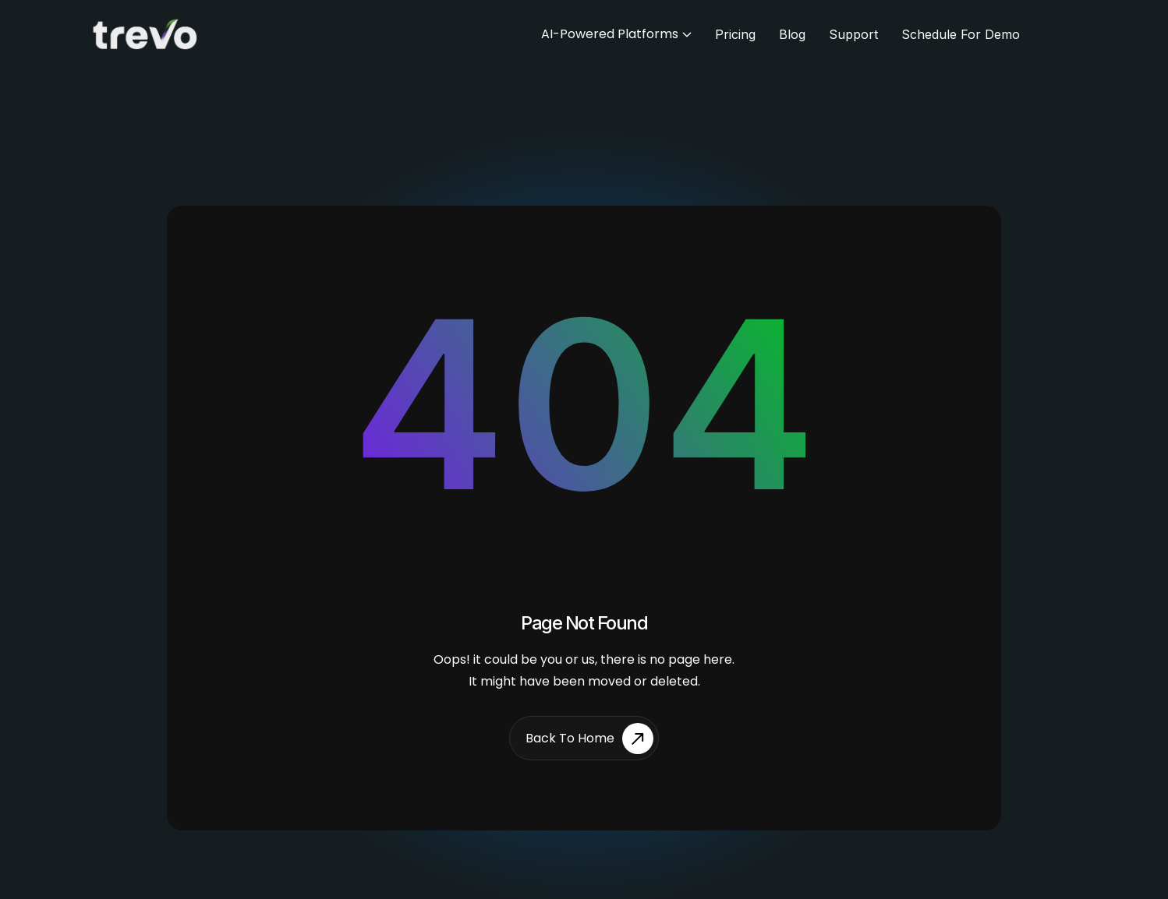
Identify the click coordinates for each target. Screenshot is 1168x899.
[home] (149, 34)
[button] (616, 34)
